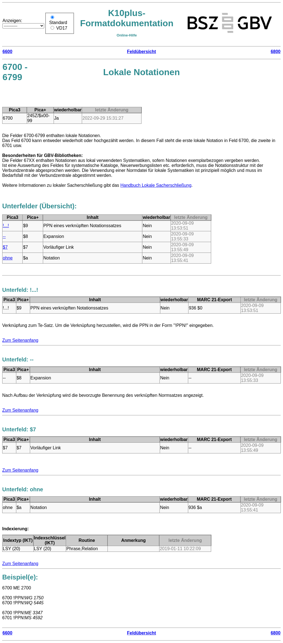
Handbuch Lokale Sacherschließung (155, 185)
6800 (276, 51)
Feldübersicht (141, 51)
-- (4, 236)
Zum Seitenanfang (20, 340)
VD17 (61, 28)
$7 (5, 247)
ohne (8, 258)
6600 (7, 51)
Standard (58, 22)
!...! (6, 225)
